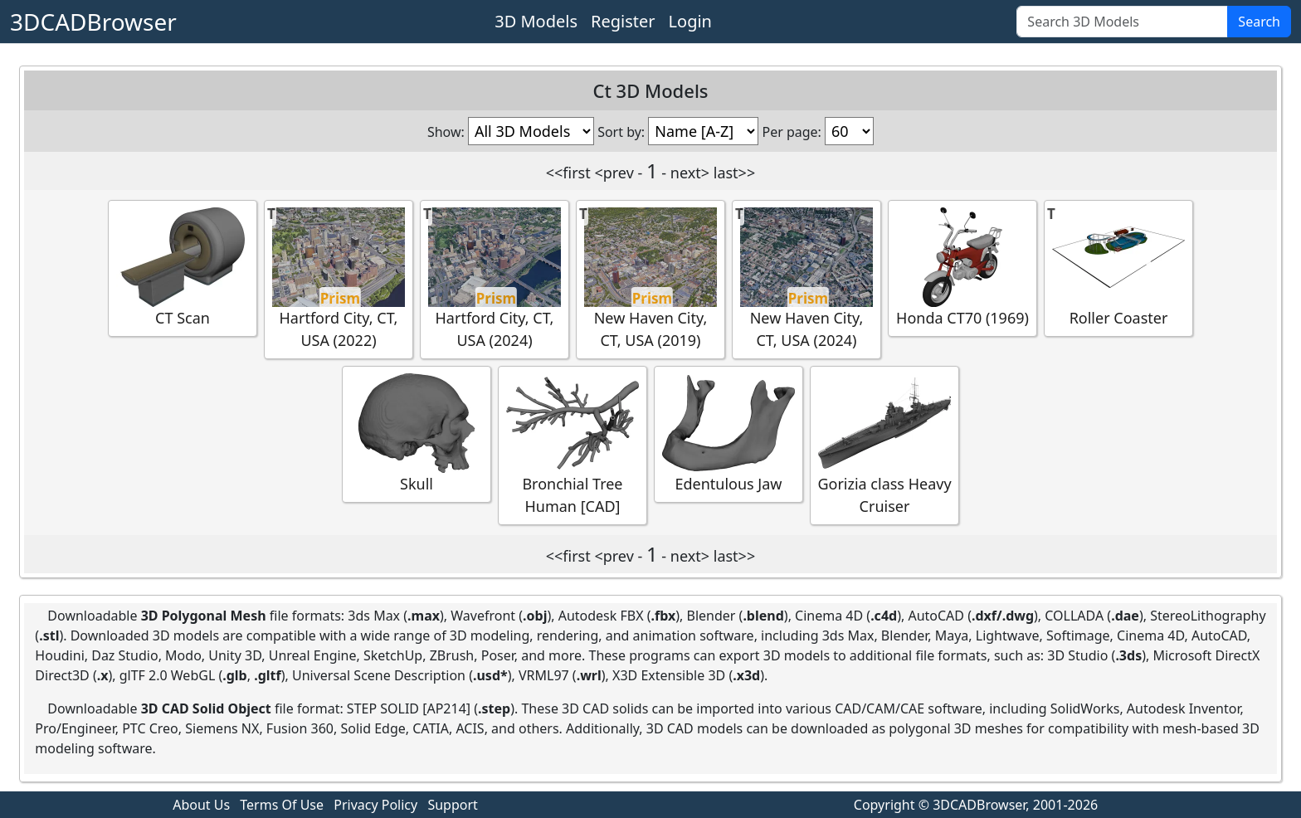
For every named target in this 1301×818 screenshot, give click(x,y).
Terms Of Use (282, 805)
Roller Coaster (1118, 267)
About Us (201, 805)
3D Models (536, 21)
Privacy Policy (375, 805)
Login (690, 21)
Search (1259, 21)
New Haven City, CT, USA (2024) (806, 278)
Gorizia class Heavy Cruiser (884, 444)
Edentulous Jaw (728, 433)
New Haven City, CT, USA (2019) (650, 278)
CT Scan (182, 267)
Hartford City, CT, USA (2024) (494, 278)
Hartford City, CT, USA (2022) (338, 278)
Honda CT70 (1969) (962, 267)
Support (452, 805)
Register (623, 21)
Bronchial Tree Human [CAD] (572, 444)
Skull (416, 433)
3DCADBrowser (93, 21)
